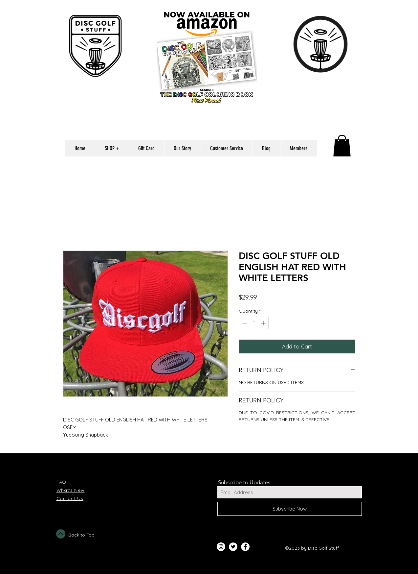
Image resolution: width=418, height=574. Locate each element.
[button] (342, 145)
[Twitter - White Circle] (233, 546)
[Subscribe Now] (289, 509)
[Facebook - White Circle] (245, 546)
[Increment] (264, 323)
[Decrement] (244, 323)
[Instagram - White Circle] (221, 546)
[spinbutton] (254, 323)
